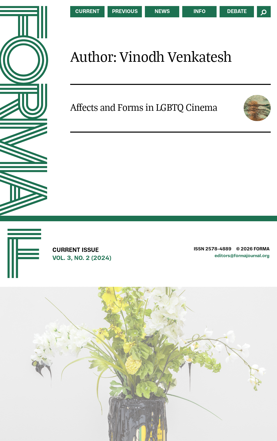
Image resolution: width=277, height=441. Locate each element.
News (162, 11)
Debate (237, 11)
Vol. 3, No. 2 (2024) (81, 258)
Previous (125, 11)
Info (200, 11)
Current (87, 11)
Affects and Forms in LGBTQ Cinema (143, 107)
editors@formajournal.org (242, 256)
